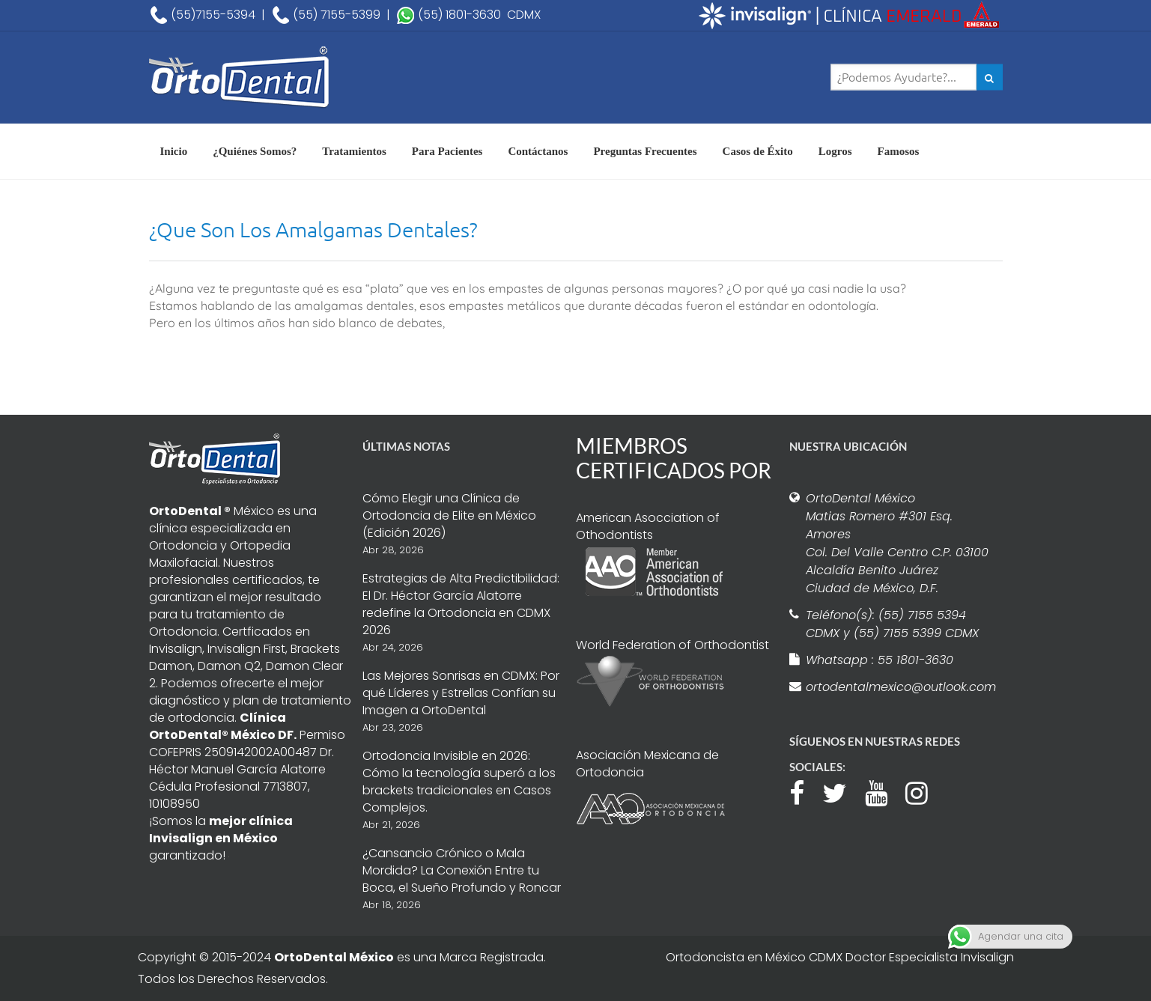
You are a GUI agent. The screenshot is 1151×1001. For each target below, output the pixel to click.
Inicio (174, 151)
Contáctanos (538, 151)
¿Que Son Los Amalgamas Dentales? (313, 229)
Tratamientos (354, 151)
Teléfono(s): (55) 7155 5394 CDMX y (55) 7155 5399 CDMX (892, 624)
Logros (835, 151)
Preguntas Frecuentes (644, 151)
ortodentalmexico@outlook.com (898, 687)
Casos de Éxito (758, 151)
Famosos (899, 151)
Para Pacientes (447, 151)
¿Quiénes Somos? (255, 151)
